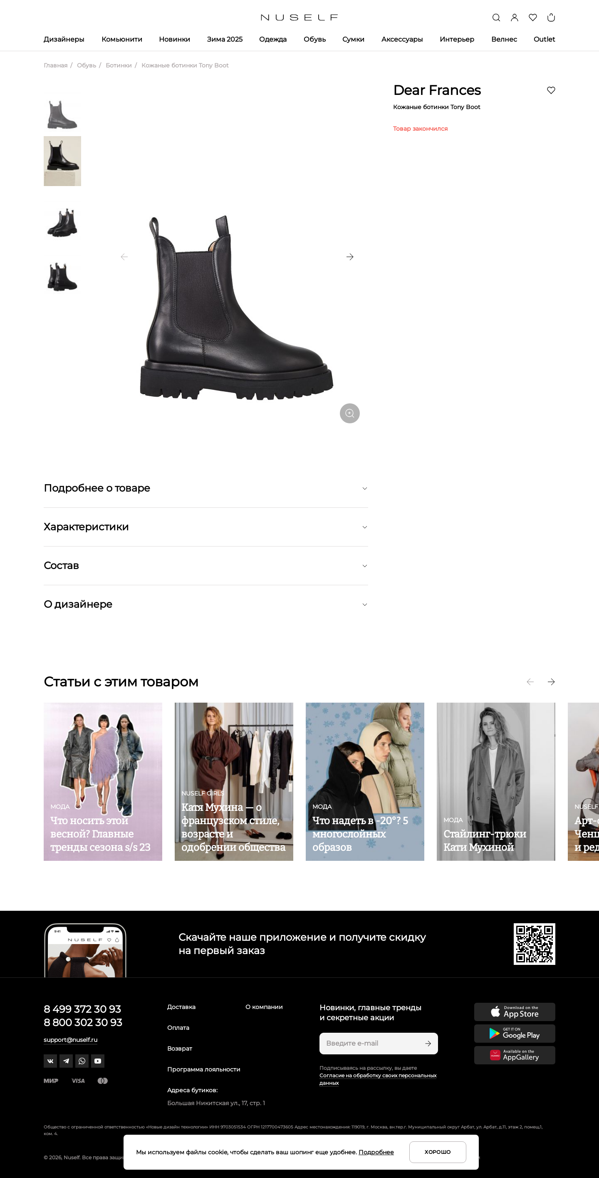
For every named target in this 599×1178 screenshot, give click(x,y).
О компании (264, 1007)
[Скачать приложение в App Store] (514, 1012)
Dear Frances (437, 90)
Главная (55, 65)
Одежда (273, 39)
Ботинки (118, 65)
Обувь (315, 39)
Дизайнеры (64, 39)
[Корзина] (551, 17)
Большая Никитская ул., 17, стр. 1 (216, 1103)
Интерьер (457, 39)
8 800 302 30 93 (83, 1022)
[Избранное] (533, 17)
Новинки (174, 39)
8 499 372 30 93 (82, 1009)
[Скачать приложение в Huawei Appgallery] (514, 1055)
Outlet (544, 39)
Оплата (178, 1027)
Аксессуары (402, 39)
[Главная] (299, 18)
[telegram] (66, 1061)
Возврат (179, 1048)
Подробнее (376, 1152)
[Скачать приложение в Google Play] (514, 1033)
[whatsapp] (82, 1061)
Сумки (353, 39)
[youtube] (97, 1061)
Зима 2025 (225, 39)
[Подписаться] (427, 1043)
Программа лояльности (203, 1069)
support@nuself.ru (70, 1040)
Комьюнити (121, 39)
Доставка (181, 1007)
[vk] (50, 1061)
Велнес (504, 39)
